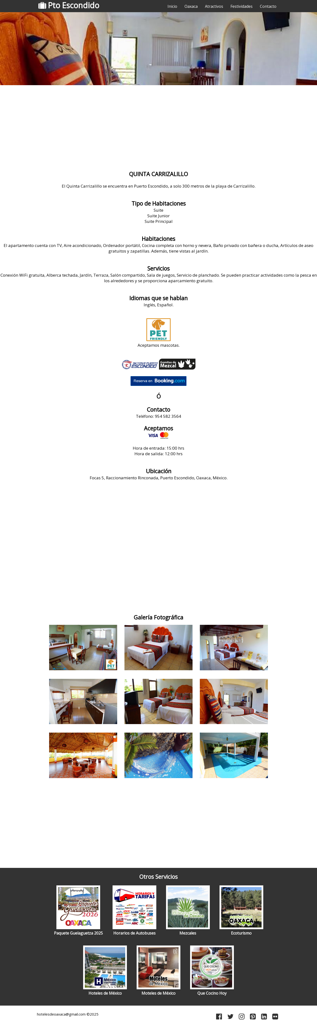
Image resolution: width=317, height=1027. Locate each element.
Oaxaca (191, 6)
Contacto (268, 6)
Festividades (241, 6)
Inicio (172, 6)
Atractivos (214, 6)
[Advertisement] (158, 125)
